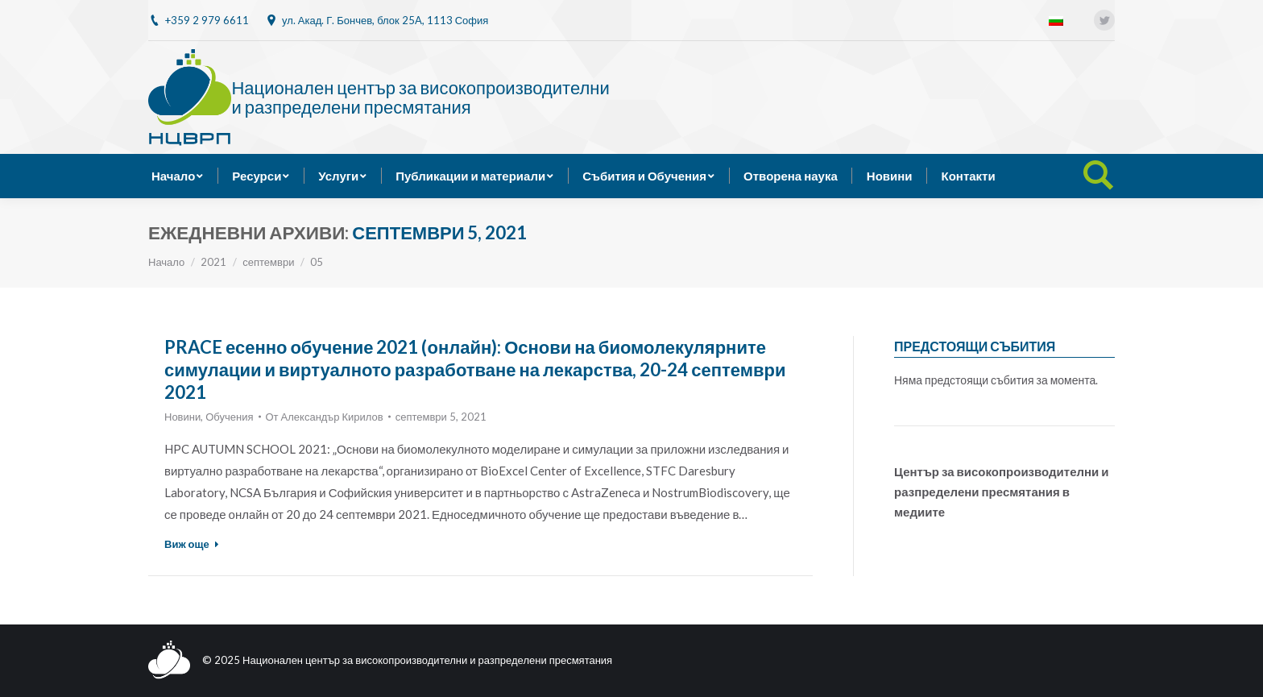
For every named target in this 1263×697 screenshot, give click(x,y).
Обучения (229, 416)
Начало (166, 261)
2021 (213, 261)
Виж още (191, 543)
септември (268, 261)
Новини (182, 416)
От (324, 416)
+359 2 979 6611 (207, 20)
